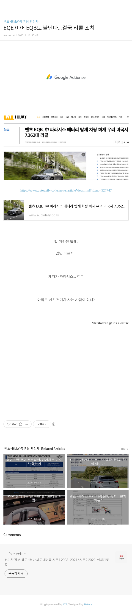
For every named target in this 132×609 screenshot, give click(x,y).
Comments (12, 535)
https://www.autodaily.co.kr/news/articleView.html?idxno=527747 (66, 190)
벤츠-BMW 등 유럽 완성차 (20, 22)
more (125, 449)
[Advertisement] (66, 77)
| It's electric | (16, 553)
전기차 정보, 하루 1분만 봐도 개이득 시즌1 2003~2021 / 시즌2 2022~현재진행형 (57, 562)
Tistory (88, 604)
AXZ (65, 604)
